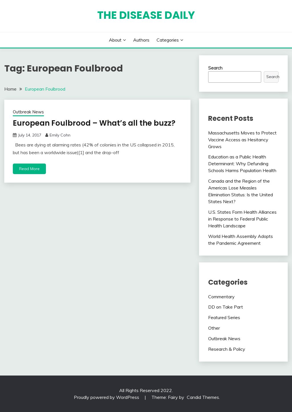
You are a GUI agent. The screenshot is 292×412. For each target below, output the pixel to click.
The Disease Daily (146, 15)
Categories (168, 40)
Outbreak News (28, 112)
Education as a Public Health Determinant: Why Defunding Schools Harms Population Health (242, 163)
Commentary (221, 296)
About (115, 40)
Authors (141, 40)
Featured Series (224, 317)
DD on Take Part (225, 307)
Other (214, 328)
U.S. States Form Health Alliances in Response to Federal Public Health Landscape (242, 219)
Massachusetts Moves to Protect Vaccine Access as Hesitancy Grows (242, 139)
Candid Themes (203, 397)
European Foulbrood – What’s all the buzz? (94, 123)
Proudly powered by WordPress (107, 397)
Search (215, 68)
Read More (29, 168)
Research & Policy (226, 349)
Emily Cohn (60, 135)
